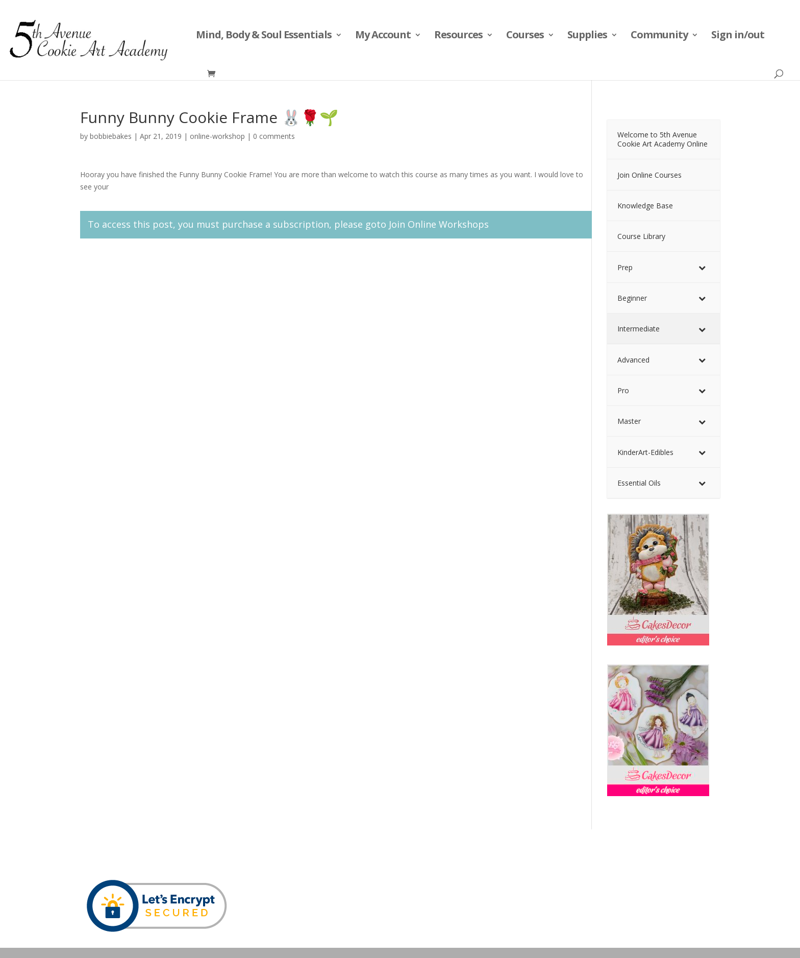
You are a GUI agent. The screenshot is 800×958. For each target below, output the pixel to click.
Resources (458, 36)
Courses (525, 36)
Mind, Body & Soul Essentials (264, 36)
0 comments (274, 136)
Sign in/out (737, 36)
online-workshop (217, 136)
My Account (383, 36)
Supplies (587, 36)
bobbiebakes (111, 136)
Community (659, 36)
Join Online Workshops (439, 224)
